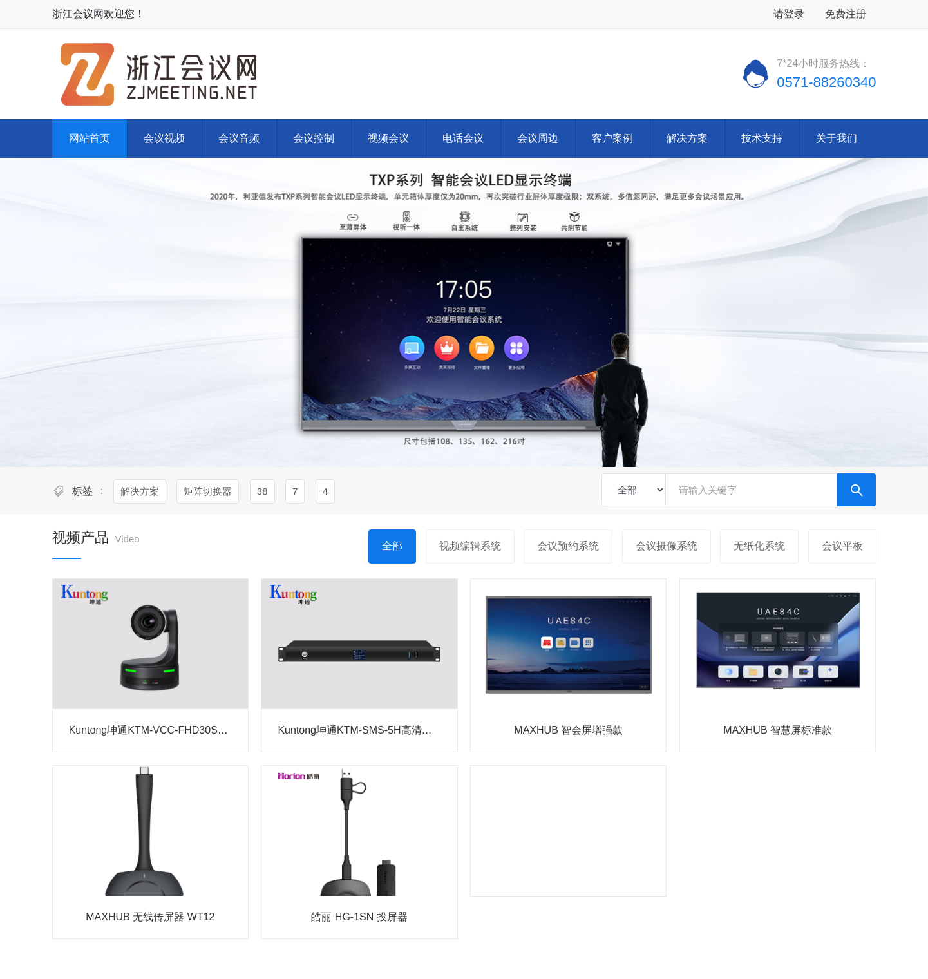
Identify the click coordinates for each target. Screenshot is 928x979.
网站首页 (89, 138)
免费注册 (845, 13)
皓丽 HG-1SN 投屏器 (359, 916)
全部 (392, 545)
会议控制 (313, 138)
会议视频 (164, 138)
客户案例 (612, 138)
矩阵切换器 (208, 491)
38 (262, 491)
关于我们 (836, 138)
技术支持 (761, 138)
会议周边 (537, 138)
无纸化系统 (759, 545)
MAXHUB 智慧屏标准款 (777, 730)
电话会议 (463, 138)
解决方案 (687, 138)
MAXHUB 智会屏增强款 (568, 730)
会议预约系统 (568, 545)
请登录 (788, 13)
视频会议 (388, 138)
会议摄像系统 (666, 545)
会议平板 (842, 545)
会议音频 (239, 138)
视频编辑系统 (470, 545)
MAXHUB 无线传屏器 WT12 (150, 916)
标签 (82, 491)
